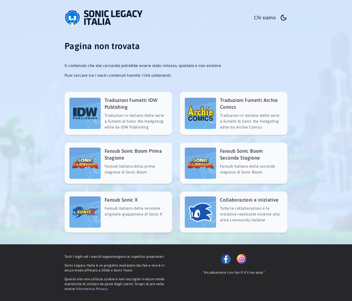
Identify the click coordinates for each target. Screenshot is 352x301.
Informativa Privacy (92, 289)
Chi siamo (265, 17)
